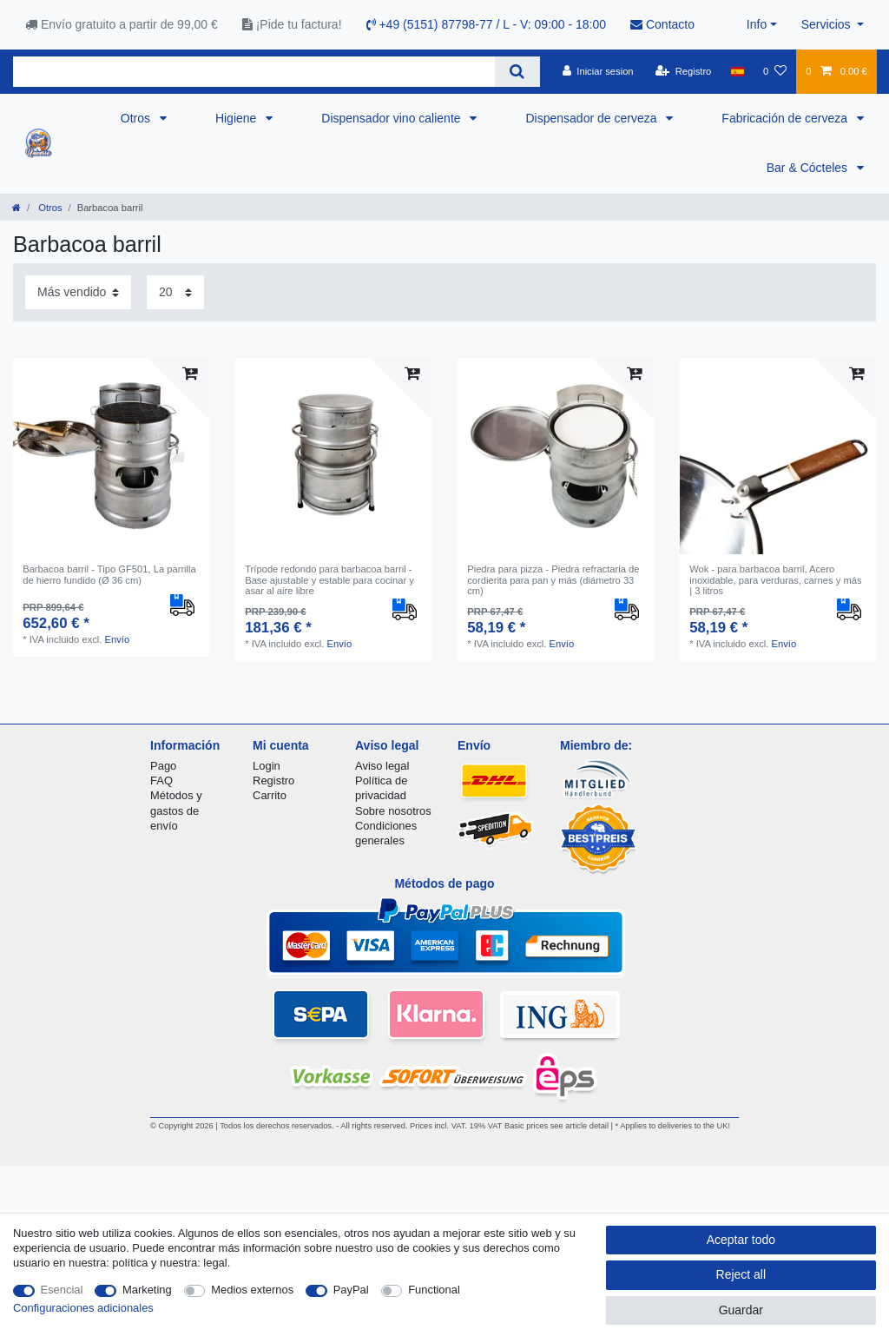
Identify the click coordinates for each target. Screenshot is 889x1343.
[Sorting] (78, 292)
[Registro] (683, 71)
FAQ (161, 780)
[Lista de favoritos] (775, 71)
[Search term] (254, 71)
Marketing (147, 1289)
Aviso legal (382, 765)
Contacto (662, 24)
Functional (434, 1289)
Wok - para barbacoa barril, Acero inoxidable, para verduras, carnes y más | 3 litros (775, 580)
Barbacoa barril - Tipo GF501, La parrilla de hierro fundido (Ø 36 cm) (109, 574)
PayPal (351, 1289)
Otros (137, 118)
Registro (273, 780)
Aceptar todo (741, 1240)
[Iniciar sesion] (598, 71)
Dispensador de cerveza (592, 118)
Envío (117, 639)
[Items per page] (175, 292)
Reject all (741, 1274)
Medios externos (252, 1289)
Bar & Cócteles (809, 168)
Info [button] (757, 24)
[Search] (517, 71)
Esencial (62, 1289)
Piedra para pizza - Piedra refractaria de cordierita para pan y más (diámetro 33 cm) (553, 580)
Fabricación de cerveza (786, 118)
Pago (163, 765)
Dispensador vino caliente (392, 118)
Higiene (237, 118)
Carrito (269, 795)
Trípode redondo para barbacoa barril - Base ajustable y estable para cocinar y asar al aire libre (329, 580)
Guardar (741, 1310)
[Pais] (737, 71)
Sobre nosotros (393, 810)
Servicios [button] (827, 24)
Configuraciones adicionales (83, 1307)
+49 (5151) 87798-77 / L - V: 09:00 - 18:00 (486, 24)
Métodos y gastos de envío (176, 810)
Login (266, 765)
